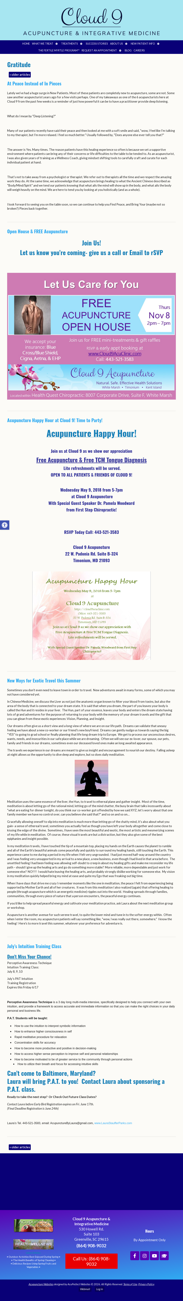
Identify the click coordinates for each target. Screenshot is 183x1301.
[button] (4, 525)
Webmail (85, 1289)
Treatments (69, 43)
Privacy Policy (146, 1284)
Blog (128, 50)
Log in (99, 1289)
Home (26, 43)
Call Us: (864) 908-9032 (91, 1261)
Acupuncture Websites (41, 1284)
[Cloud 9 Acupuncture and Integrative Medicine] (91, 1183)
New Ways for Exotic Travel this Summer (44, 680)
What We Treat (42, 43)
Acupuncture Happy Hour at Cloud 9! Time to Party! (54, 420)
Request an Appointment (99, 50)
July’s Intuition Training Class (34, 946)
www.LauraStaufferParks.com (113, 1123)
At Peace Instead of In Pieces (34, 83)
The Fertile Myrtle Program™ (58, 50)
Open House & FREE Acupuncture (37, 231)
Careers (139, 50)
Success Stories (97, 43)
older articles (19, 74)
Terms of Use (130, 1284)
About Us (116, 43)
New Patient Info (143, 43)
